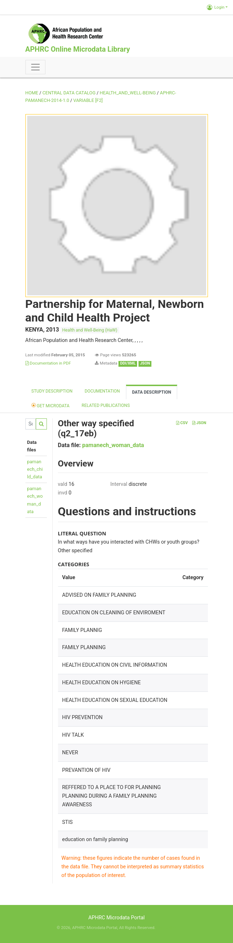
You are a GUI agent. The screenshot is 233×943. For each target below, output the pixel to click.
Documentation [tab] (102, 391)
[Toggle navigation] (35, 67)
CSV (182, 423)
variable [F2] (88, 100)
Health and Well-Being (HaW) (89, 330)
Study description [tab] (52, 391)
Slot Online (166, 927)
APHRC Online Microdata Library (77, 49)
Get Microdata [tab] (50, 405)
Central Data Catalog (69, 92)
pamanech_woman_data (113, 445)
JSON (199, 423)
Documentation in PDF (48, 363)
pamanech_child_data (35, 469)
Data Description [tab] (151, 392)
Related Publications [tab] (106, 405)
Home (31, 92)
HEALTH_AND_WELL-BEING (128, 92)
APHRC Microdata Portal (116, 918)
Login (215, 7)
